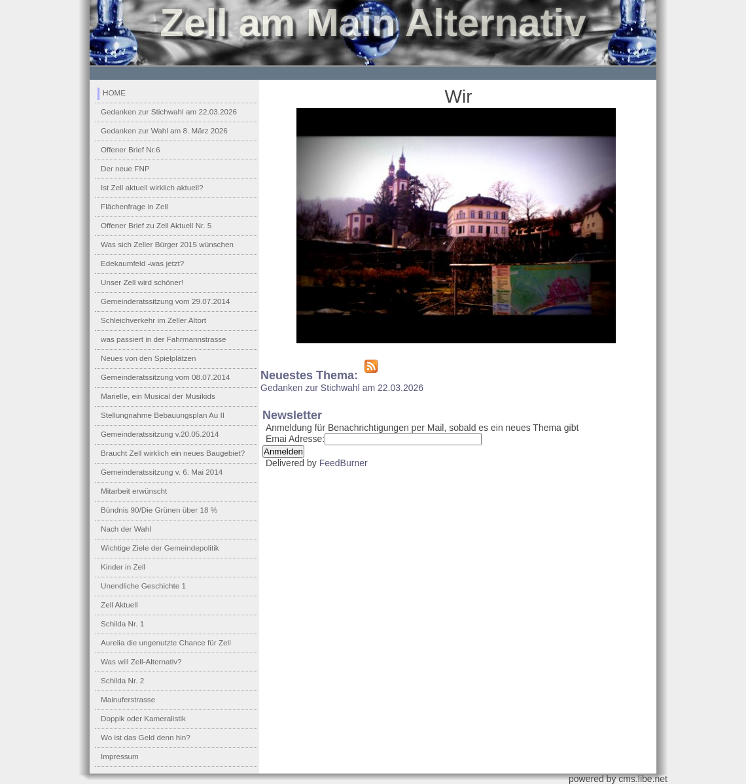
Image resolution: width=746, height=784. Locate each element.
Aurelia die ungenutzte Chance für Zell (166, 642)
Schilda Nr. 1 (122, 623)
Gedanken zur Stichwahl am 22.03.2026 (169, 111)
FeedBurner (343, 463)
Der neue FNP (125, 168)
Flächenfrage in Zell (134, 206)
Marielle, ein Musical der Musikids (158, 396)
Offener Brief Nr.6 (130, 149)
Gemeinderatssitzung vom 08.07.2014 (165, 377)
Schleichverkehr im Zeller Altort (153, 320)
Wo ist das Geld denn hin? (145, 737)
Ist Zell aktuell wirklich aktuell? (152, 187)
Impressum (120, 756)
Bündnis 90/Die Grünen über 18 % (159, 509)
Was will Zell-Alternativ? (141, 661)
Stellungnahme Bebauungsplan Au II (162, 415)
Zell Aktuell (119, 604)
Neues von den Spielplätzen (148, 358)
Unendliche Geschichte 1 (143, 585)
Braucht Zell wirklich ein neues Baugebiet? (173, 453)
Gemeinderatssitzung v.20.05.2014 (160, 434)
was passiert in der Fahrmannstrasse (163, 339)
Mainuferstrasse (128, 699)
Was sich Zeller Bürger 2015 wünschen (167, 244)
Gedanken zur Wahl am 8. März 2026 (164, 130)
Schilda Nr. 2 (122, 680)
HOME (114, 92)
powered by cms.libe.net (618, 779)
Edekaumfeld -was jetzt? (142, 263)
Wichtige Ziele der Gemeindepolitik (160, 547)
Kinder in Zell (123, 566)
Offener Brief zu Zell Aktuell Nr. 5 (156, 225)
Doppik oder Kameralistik (143, 718)
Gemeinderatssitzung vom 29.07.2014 (165, 301)
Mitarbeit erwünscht (134, 490)
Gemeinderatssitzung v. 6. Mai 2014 (161, 472)
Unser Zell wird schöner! (142, 282)
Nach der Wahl (126, 528)
